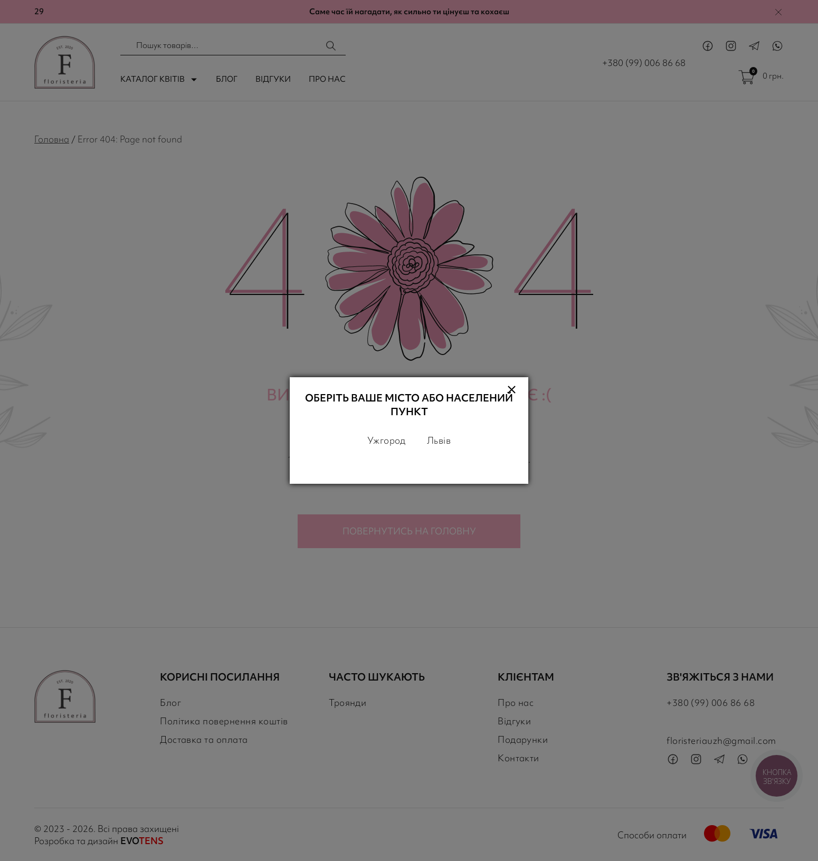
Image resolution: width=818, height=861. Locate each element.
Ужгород (386, 440)
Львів (439, 440)
